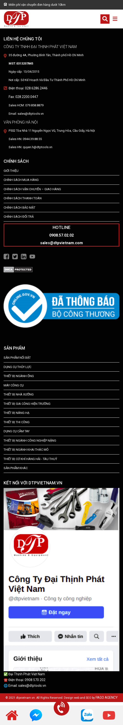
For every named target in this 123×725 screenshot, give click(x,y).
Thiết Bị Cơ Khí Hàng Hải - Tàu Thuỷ (30, 459)
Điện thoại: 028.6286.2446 (28, 88)
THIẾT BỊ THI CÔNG (17, 422)
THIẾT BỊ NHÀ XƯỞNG (19, 394)
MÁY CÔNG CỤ (14, 385)
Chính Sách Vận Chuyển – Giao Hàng (32, 189)
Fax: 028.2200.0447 (23, 97)
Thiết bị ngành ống (19, 376)
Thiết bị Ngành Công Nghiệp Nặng (30, 440)
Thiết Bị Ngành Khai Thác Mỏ (26, 449)
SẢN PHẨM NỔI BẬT (17, 357)
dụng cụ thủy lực (17, 367)
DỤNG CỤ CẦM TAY (17, 431)
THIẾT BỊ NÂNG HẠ (16, 413)
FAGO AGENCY (107, 697)
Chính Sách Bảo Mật (19, 207)
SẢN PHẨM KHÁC (16, 468)
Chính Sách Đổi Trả (19, 216)
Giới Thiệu (11, 171)
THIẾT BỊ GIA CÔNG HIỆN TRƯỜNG (27, 404)
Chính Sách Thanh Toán (23, 198)
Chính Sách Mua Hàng (21, 180)
